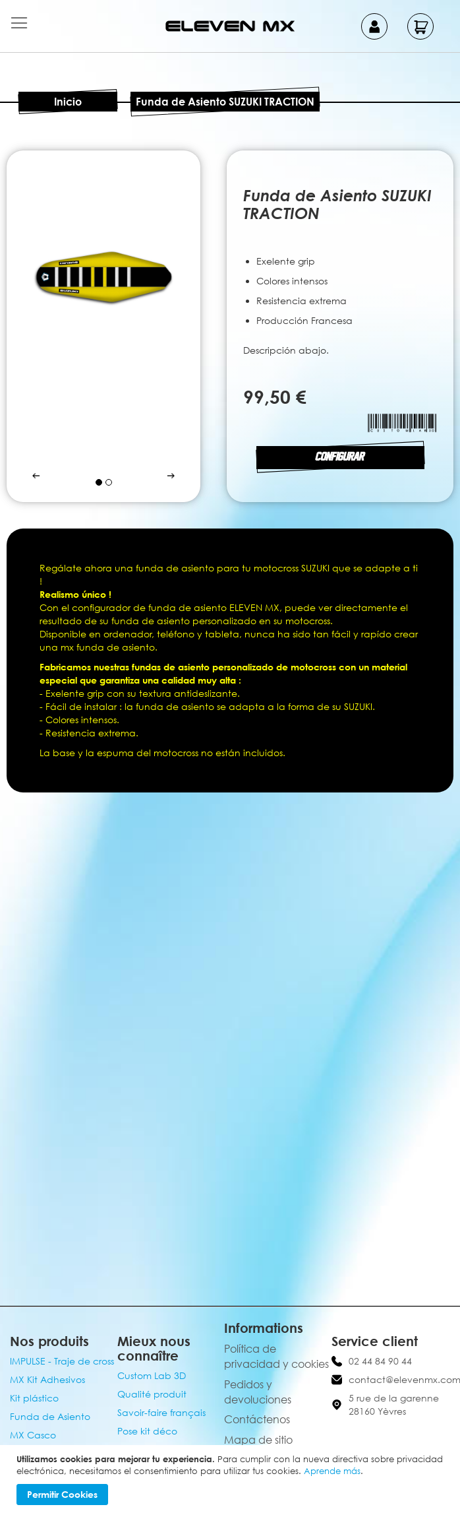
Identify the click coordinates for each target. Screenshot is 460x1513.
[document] (231, 1479)
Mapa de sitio (258, 1439)
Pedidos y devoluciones (257, 1392)
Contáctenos (257, 1419)
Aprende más (332, 1470)
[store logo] (230, 26)
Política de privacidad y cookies (276, 1356)
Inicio (68, 101)
